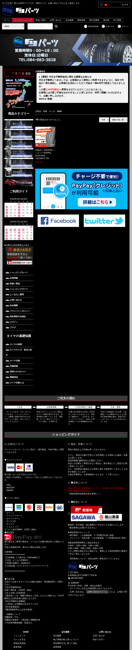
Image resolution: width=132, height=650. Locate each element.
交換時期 (12, 366)
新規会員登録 (91, 26)
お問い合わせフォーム (97, 592)
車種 (45, 111)
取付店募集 (94, 20)
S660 (59, 111)
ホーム (7, 20)
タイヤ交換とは (15, 382)
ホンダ (52, 111)
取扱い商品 (41, 20)
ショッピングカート (17, 272)
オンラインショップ (23, 20)
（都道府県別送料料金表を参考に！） (85, 494)
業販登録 (81, 20)
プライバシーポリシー (18, 311)
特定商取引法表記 (16, 316)
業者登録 (17, 647)
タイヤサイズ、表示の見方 (19, 352)
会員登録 (12, 278)
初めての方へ (99, 639)
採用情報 (57, 647)
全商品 (38, 111)
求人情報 (117, 20)
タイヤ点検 (13, 360)
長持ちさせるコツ (16, 371)
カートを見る (19, 639)
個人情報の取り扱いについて (66, 639)
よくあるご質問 (15, 294)
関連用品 (12, 377)
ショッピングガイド (17, 289)
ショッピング (19, 635)
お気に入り (108, 26)
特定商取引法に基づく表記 (65, 643)
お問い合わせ (56, 20)
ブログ (11, 327)
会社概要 (69, 20)
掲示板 (106, 20)
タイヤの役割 (14, 344)
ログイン (123, 26)
